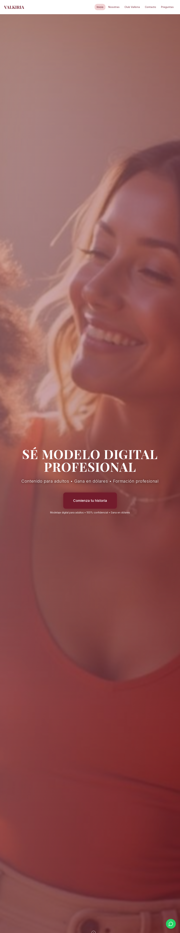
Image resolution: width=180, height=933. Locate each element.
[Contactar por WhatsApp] (171, 924)
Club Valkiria (132, 6)
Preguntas (167, 6)
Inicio (100, 6)
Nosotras (114, 6)
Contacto (150, 6)
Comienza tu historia (90, 500)
